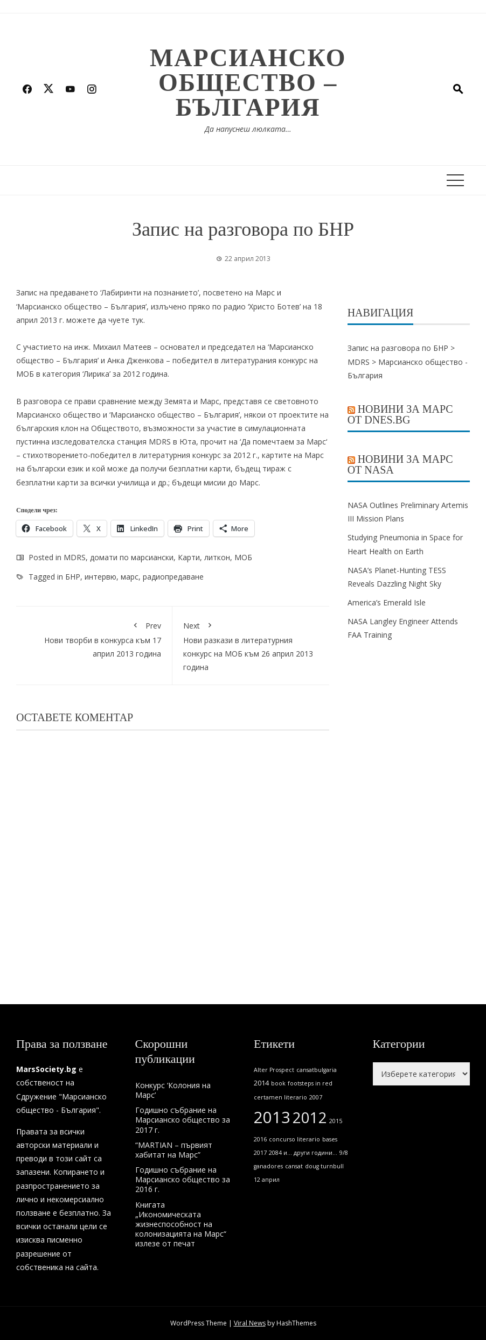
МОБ (243, 557)
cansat (294, 1166)
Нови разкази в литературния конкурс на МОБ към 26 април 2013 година (250, 645)
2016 (260, 1139)
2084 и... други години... (303, 1152)
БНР (72, 577)
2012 (310, 1117)
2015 (335, 1121)
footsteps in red (310, 1083)
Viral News (250, 1323)
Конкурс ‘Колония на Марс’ (173, 1090)
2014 (261, 1083)
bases (329, 1139)
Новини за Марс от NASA (400, 464)
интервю (100, 577)
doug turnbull (324, 1166)
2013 (272, 1117)
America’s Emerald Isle (387, 602)
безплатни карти (200, 468)
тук (137, 320)
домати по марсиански (131, 557)
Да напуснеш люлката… (248, 129)
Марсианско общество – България (248, 82)
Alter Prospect (274, 1070)
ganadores (268, 1166)
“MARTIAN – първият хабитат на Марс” (173, 1150)
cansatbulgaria (316, 1070)
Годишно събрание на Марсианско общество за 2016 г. (182, 1179)
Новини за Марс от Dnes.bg (400, 414)
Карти (189, 557)
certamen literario (280, 1097)
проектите (298, 415)
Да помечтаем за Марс (283, 441)
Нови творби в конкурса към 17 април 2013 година (94, 638)
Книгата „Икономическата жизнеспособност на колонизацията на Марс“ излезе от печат (180, 1224)
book (278, 1083)
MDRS (75, 557)
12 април (267, 1179)
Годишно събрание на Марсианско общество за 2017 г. (182, 1119)
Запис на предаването (57, 292)
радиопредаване (173, 577)
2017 (260, 1152)
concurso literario (294, 1139)
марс (129, 577)
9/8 (343, 1152)
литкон (217, 557)
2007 (315, 1097)
